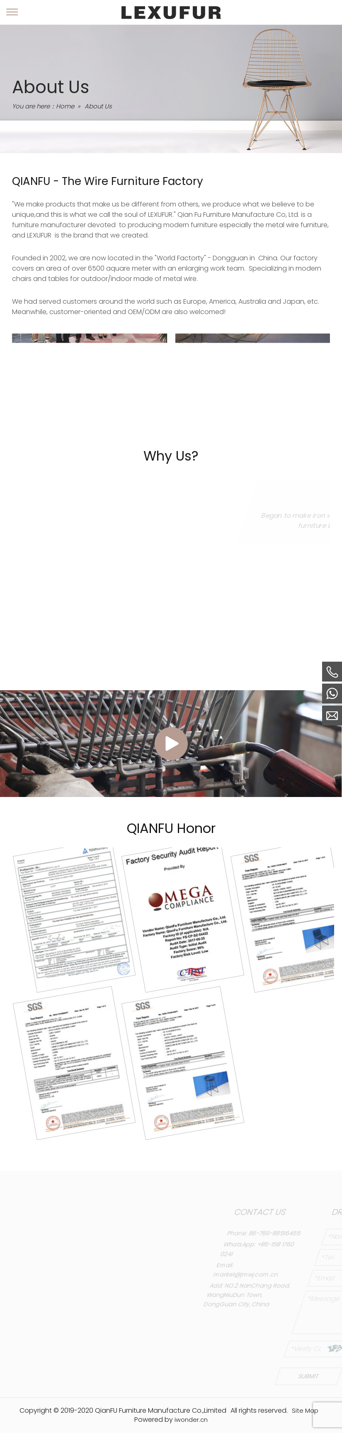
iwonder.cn (191, 1419)
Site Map (305, 1410)
